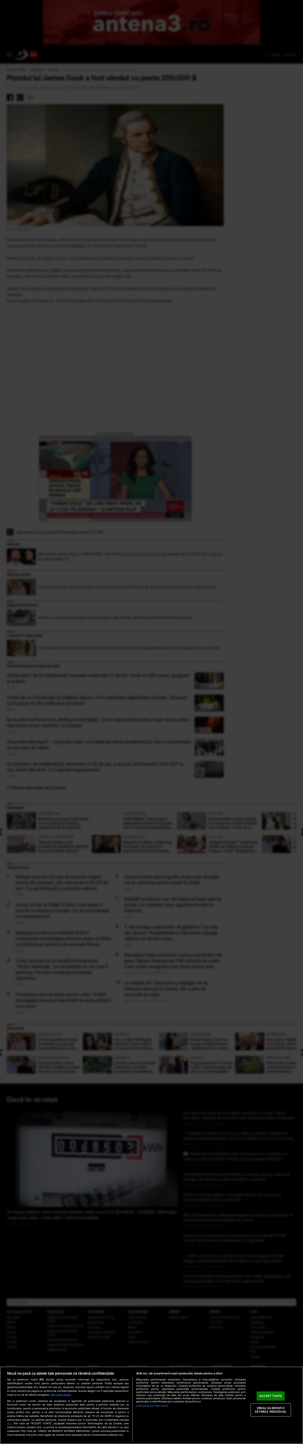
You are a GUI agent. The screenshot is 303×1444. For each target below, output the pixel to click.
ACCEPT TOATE (270, 1396)
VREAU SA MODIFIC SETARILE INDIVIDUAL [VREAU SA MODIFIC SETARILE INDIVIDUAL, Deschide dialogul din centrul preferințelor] (270, 1410)
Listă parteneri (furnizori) (152, 1405)
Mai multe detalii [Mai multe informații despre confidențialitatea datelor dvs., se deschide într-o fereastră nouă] (61, 1394)
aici (9, 1423)
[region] (151, 1405)
